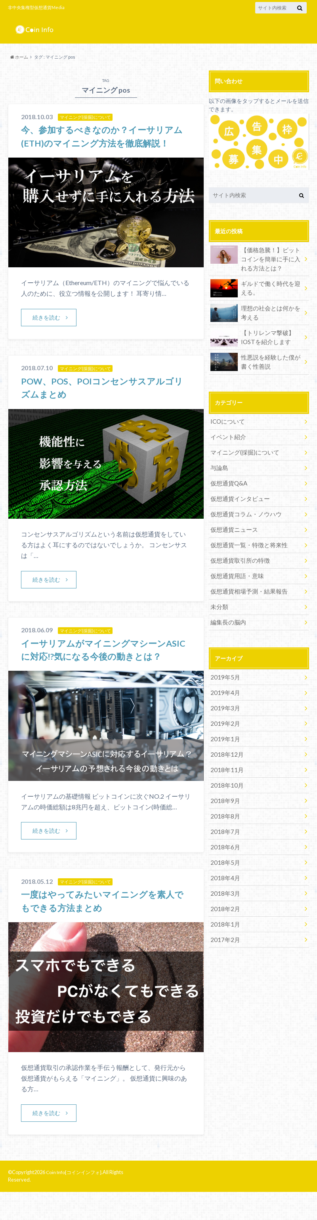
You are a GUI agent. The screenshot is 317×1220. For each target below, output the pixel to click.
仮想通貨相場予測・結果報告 (246, 579)
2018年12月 (225, 736)
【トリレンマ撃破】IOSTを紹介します (250, 335)
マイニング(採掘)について (242, 447)
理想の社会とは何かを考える (256, 310)
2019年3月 (223, 692)
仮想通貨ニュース (232, 521)
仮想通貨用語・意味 (235, 564)
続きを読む (47, 330)
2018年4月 (223, 853)
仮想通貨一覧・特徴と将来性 (246, 535)
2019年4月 (223, 677)
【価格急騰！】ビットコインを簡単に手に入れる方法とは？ (256, 258)
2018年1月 (223, 897)
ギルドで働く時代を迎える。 (256, 286)
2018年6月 (223, 824)
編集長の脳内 (227, 608)
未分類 (218, 594)
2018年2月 (223, 882)
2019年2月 (223, 707)
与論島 (218, 462)
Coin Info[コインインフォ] (75, 1200)
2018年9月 (223, 780)
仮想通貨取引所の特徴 (238, 550)
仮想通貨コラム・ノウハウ (243, 506)
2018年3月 (223, 868)
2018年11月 (225, 751)
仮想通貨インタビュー (238, 491)
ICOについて (226, 418)
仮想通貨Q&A (227, 477)
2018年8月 (223, 795)
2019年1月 (223, 721)
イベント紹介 (227, 433)
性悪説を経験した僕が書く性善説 (256, 359)
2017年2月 (223, 912)
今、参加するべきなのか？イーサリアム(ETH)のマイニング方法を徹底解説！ (104, 143)
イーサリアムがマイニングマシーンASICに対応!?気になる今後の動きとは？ (100, 670)
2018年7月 (223, 809)
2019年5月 (223, 663)
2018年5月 (223, 839)
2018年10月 (225, 765)
